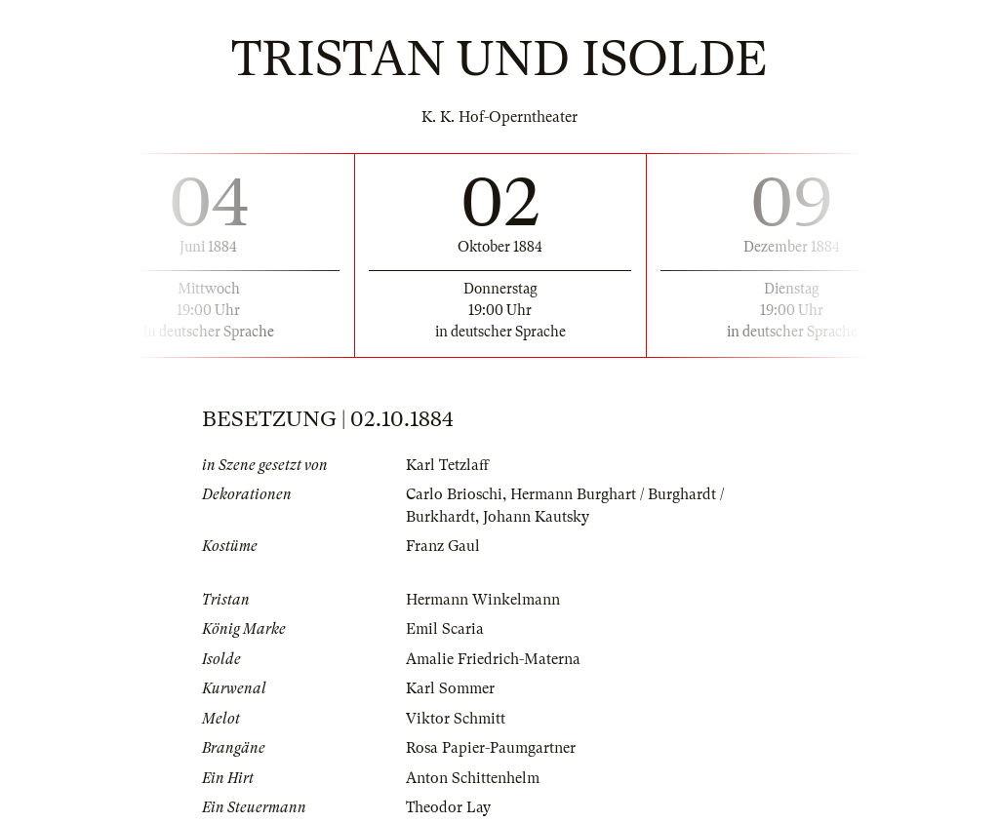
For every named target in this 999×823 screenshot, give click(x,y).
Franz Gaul (443, 546)
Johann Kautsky (536, 517)
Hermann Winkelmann (483, 599)
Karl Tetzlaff (447, 465)
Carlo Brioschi (454, 494)
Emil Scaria (445, 629)
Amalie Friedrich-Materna (493, 659)
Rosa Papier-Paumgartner (491, 748)
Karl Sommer (450, 688)
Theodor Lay (448, 807)
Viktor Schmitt (455, 718)
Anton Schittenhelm (472, 778)
